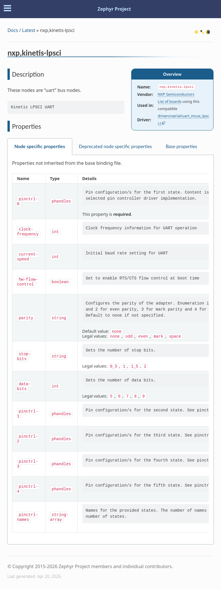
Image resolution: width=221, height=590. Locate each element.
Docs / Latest (21, 30)
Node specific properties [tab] (39, 146)
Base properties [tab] (181, 146)
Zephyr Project (114, 9)
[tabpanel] (110, 349)
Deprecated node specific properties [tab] (115, 146)
